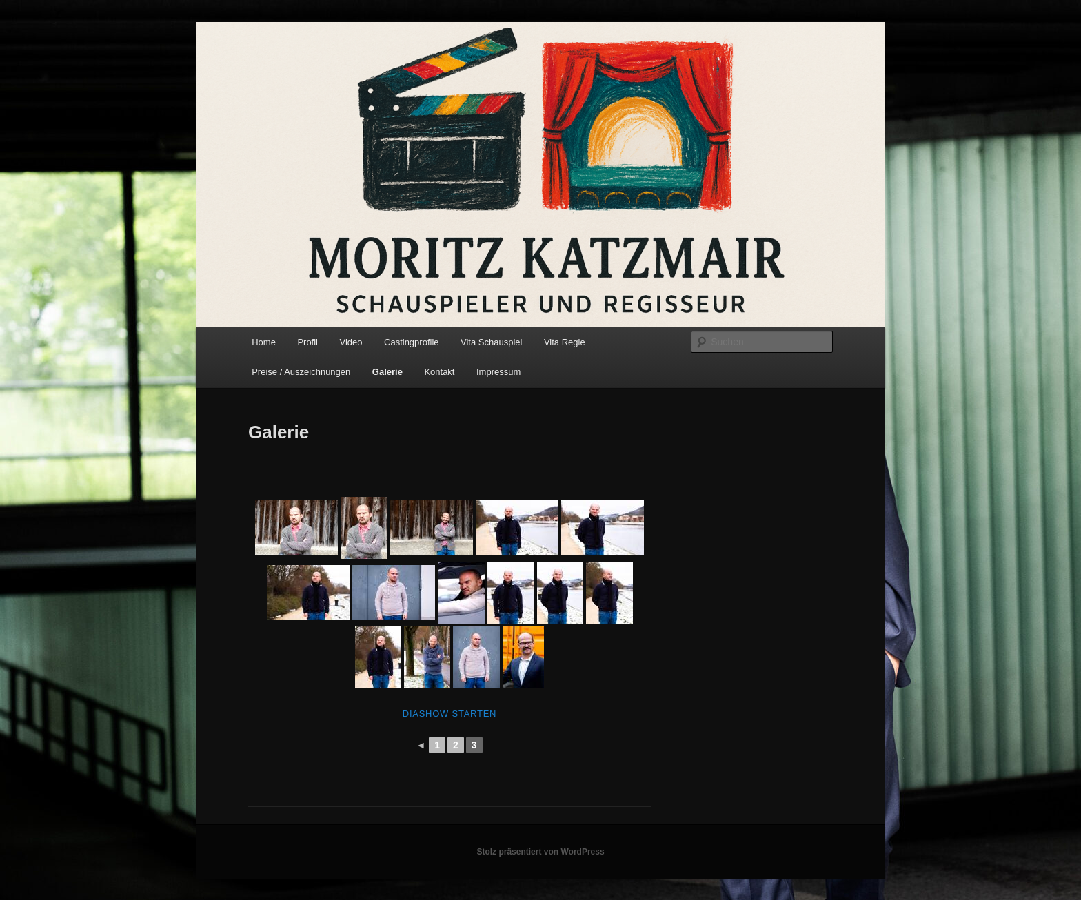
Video (351, 342)
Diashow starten (449, 713)
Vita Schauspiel (491, 342)
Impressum (498, 372)
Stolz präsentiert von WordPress (540, 852)
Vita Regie (564, 342)
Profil (307, 342)
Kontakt (439, 372)
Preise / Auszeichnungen (301, 372)
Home (264, 342)
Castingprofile (411, 342)
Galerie (387, 372)
